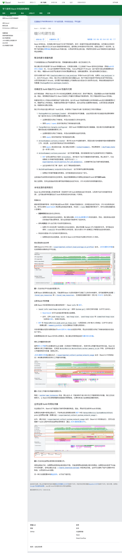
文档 (50, 319)
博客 (31, 528)
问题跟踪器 (79, 531)
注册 (78, 21)
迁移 (48, 13)
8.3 (108, 39)
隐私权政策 (38, 547)
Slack (78, 535)
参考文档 (54, 2)
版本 (3, 13)
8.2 (111, 39)
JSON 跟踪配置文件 (77, 422)
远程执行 (32, 13)
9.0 (95, 39)
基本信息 (13, 13)
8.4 (104, 39)
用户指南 (43, 28)
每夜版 (89, 39)
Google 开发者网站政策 (37, 486)
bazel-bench (50, 207)
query (48, 123)
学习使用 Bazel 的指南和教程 (15, 9)
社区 (71, 2)
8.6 (98, 39)
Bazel (36, 28)
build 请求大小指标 (64, 329)
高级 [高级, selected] (22, 13)
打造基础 (37, 21)
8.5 (101, 39)
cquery (54, 123)
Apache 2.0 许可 (94, 484)
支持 (77, 528)
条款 (31, 547)
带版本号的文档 (83, 2)
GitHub (115, 2)
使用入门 (33, 2)
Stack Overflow (81, 538)
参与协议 (70, 21)
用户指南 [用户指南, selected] (43, 2)
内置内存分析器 (88, 336)
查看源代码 (54, 39)
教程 (41, 13)
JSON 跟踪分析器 (106, 247)
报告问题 (40, 39)
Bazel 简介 (21, 2)
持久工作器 (42, 346)
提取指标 (47, 49)
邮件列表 (60, 21)
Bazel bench (46, 313)
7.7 (114, 39)
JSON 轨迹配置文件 (81, 217)
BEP (44, 157)
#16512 (100, 295)
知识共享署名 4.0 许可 (62, 484)
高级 (49, 28)
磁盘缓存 (54, 474)
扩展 (63, 2)
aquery (48, 147)
